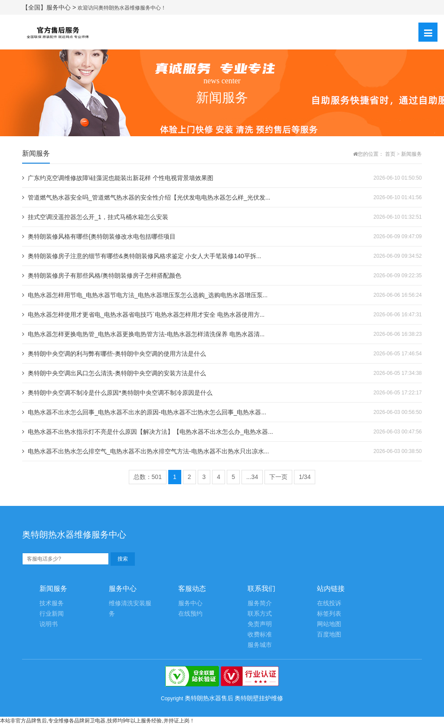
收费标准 (260, 634)
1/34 (304, 476)
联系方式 (260, 613)
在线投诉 (329, 603)
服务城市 (260, 645)
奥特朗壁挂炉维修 (259, 698)
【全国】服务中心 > (50, 7)
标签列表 (329, 613)
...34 (252, 476)
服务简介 (260, 603)
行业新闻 (51, 613)
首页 (390, 154)
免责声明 (260, 624)
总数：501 (148, 476)
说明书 (48, 624)
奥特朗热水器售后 (209, 698)
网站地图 (329, 624)
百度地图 (329, 634)
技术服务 (51, 603)
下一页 (278, 476)
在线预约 (190, 613)
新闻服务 (411, 154)
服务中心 (190, 603)
